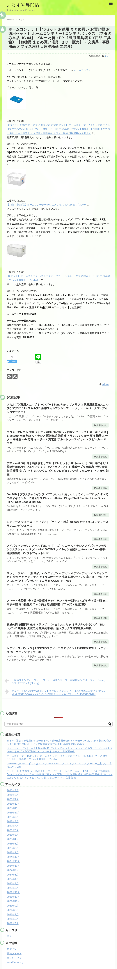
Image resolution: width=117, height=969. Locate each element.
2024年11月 (13, 861)
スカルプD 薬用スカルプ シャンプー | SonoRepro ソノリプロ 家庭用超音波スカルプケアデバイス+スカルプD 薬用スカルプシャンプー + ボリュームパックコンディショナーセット (57, 408)
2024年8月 (13, 874)
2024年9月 (13, 870)
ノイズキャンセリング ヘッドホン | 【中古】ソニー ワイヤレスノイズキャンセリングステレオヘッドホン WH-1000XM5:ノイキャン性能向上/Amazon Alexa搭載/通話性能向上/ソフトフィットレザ (56, 549)
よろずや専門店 (23, 4)
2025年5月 (13, 834)
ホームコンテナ (82, 70)
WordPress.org (15, 962)
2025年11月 (13, 808)
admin (105, 384)
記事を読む (101, 425)
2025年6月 (13, 830)
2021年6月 (13, 919)
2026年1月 (13, 799)
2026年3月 (13, 790)
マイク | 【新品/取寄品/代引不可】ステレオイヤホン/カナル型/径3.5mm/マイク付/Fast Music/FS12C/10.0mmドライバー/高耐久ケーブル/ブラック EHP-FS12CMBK (55, 692)
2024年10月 (13, 865)
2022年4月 (13, 879)
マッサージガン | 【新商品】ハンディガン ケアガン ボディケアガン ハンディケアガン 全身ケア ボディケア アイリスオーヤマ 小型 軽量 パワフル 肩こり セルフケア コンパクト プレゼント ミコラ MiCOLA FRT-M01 (57, 577)
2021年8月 (13, 910)
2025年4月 (13, 839)
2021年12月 (13, 892)
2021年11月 (13, 897)
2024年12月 (13, 857)
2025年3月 (13, 843)
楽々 (106, 56)
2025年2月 (13, 848)
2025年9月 (13, 817)
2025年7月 (13, 826)
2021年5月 (13, 923)
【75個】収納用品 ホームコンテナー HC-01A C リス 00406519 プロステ (46, 204)
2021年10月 (13, 901)
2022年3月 (13, 883)
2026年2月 (13, 795)
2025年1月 (13, 852)
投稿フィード (14, 953)
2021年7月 (13, 914)
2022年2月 (13, 888)
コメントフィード (16, 958)
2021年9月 (13, 905)
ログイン (12, 949)
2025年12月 (13, 803)
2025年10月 (13, 812)
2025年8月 (13, 821)
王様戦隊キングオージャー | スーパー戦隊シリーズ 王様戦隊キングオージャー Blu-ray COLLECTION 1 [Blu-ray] (55, 681)
